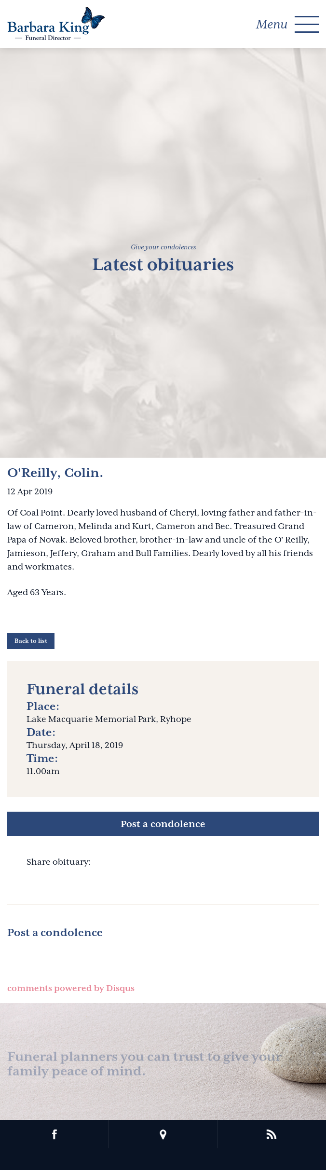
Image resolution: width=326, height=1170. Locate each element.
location (163, 1134)
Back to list (30, 641)
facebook (54, 1134)
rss (271, 1134)
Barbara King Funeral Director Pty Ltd (56, 23)
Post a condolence (163, 823)
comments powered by (71, 988)
